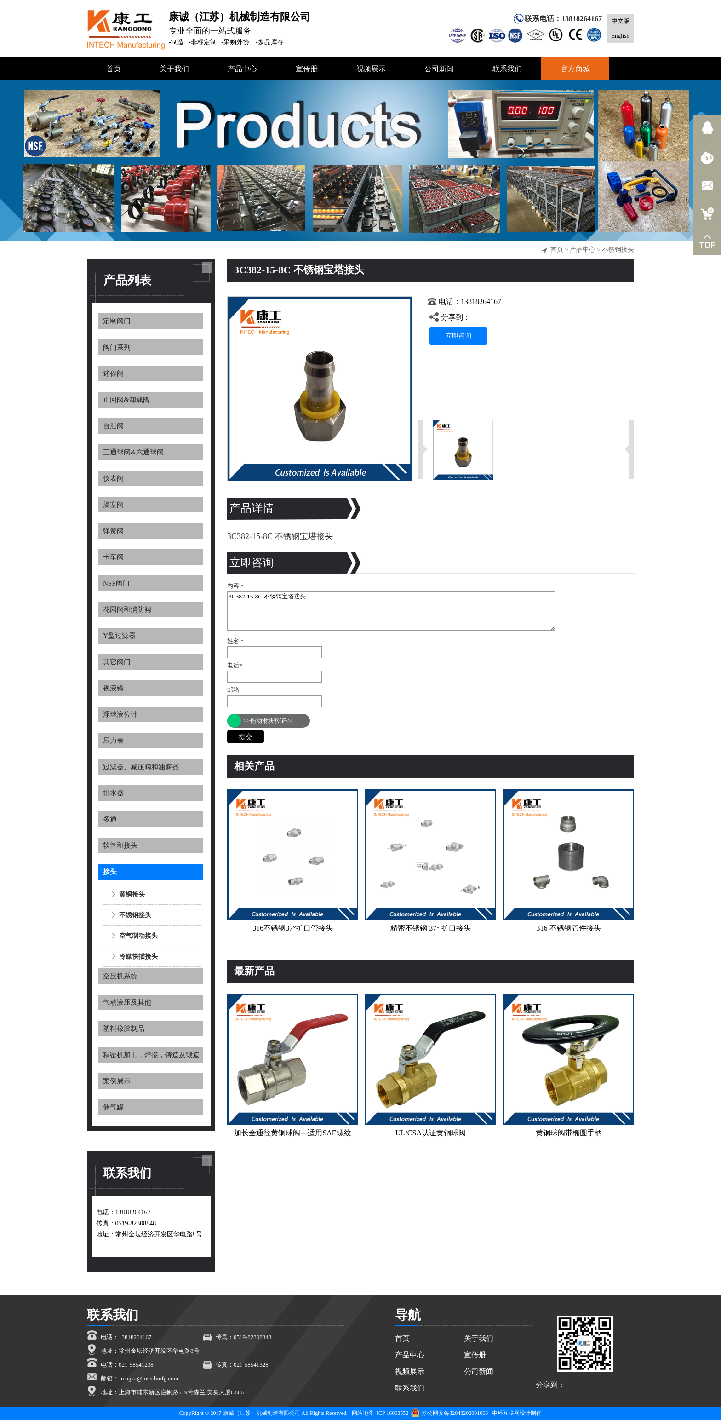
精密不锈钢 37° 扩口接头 (430, 928)
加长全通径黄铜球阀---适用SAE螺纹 (292, 1133)
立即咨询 (458, 335)
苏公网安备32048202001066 (449, 1413)
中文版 (620, 20)
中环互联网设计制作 (517, 1413)
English (620, 35)
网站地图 (363, 1413)
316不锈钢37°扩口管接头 (292, 928)
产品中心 (582, 249)
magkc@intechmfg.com (149, 1378)
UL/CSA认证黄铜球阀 (430, 1133)
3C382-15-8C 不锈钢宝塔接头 (391, 611)
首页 (556, 249)
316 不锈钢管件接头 (569, 928)
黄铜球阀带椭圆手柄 (569, 1133)
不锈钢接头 (618, 249)
